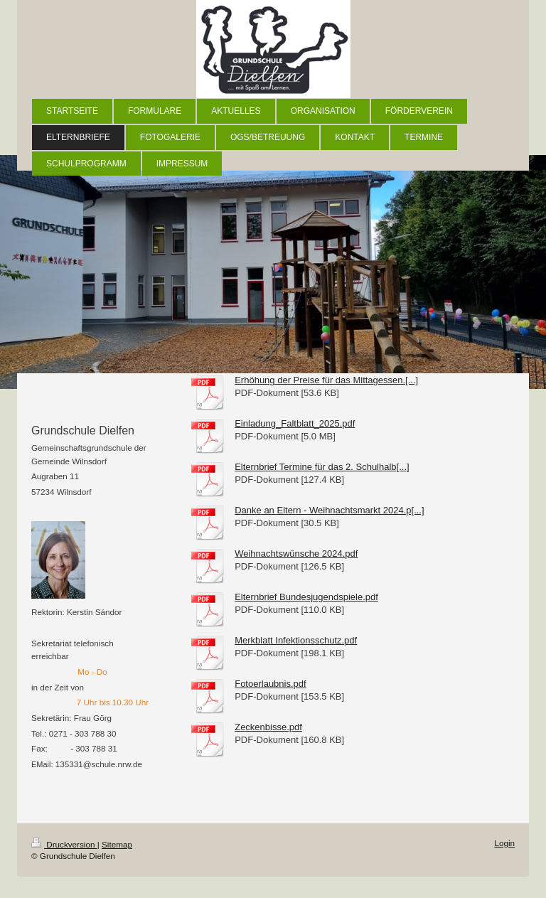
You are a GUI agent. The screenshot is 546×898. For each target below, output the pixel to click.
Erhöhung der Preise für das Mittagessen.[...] (326, 380)
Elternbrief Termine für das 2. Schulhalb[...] (322, 466)
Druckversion (64, 844)
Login (504, 843)
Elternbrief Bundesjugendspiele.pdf (306, 597)
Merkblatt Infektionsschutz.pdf (296, 640)
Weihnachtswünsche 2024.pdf (296, 553)
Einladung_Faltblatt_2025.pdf (295, 423)
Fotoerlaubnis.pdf (270, 683)
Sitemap (117, 844)
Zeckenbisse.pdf (268, 727)
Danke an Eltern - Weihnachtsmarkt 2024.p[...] (329, 510)
